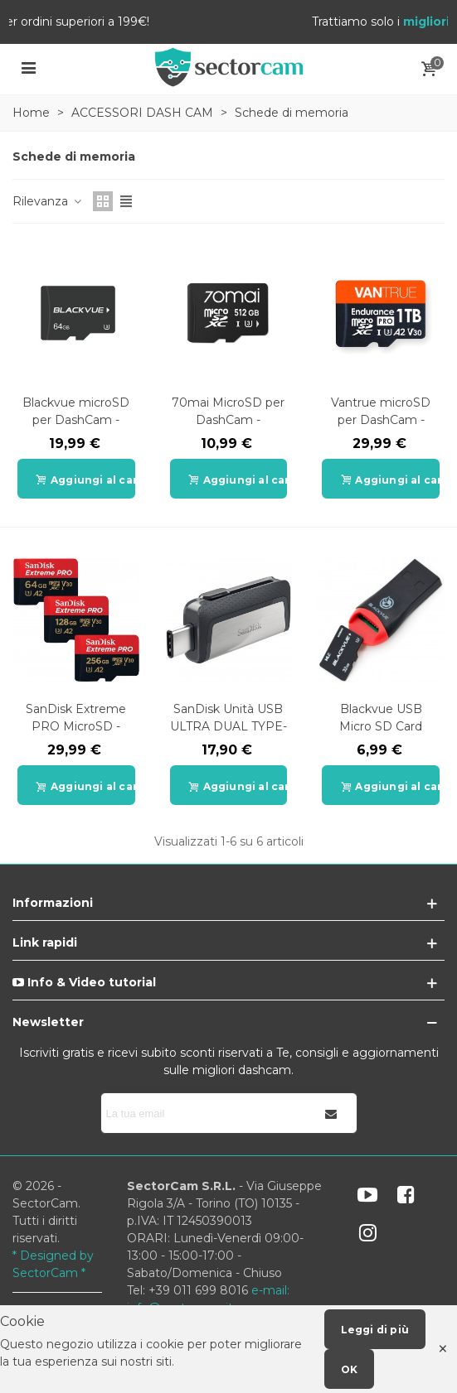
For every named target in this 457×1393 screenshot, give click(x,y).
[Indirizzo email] (204, 1113)
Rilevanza (47, 201)
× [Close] (443, 1349)
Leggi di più (375, 1329)
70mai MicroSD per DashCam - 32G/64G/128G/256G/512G (229, 420)
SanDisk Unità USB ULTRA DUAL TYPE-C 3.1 (228, 726)
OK (349, 1369)
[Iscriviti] (332, 1113)
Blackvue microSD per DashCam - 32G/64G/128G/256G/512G (76, 420)
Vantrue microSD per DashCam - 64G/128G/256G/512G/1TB (381, 420)
